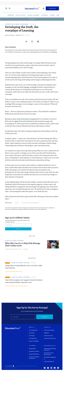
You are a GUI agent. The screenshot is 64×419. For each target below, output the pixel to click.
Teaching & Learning (33, 15)
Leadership (11, 15)
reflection (43, 187)
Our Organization (33, 330)
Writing (17, 202)
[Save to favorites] (32, 41)
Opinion (52, 15)
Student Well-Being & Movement (17, 24)
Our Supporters (33, 338)
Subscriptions (32, 348)
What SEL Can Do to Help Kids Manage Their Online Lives (22, 244)
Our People (32, 335)
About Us (31, 327)
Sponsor (33, 262)
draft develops (14, 182)
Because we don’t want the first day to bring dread (21, 119)
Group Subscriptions (34, 354)
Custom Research (49, 361)
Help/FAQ (46, 332)
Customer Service (48, 335)
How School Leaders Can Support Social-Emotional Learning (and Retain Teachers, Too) (23, 281)
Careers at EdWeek (33, 341)
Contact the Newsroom (50, 338)
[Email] (23, 316)
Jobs (57, 15)
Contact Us (47, 327)
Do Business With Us (50, 345)
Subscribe (52, 8)
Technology (44, 15)
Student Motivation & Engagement (30, 202)
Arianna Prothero (9, 249)
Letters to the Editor (49, 330)
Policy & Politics (21, 15)
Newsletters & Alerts (34, 351)
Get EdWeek (32, 345)
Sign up (44, 316)
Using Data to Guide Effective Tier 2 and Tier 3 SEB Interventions (23, 267)
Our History (32, 332)
